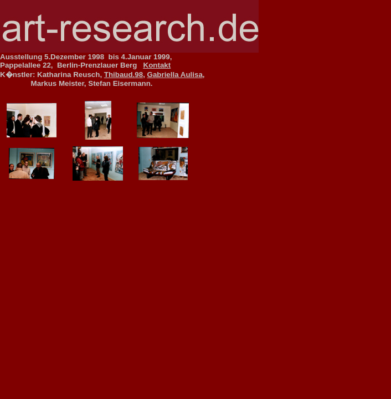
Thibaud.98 (123, 74)
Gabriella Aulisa (175, 74)
